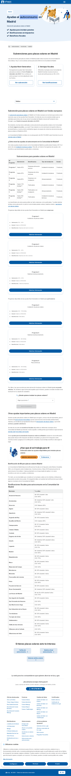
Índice (18, 101)
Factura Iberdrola (26, 702)
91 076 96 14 (35, 689)
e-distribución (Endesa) (13, 724)
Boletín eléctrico (56, 699)
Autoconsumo (40, 732)
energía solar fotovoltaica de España (18, 432)
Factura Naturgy (26, 704)
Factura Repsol (25, 707)
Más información (7, 759)
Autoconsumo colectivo (28, 736)
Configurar (13, 764)
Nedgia (9, 728)
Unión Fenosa (10, 735)
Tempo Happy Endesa (12, 702)
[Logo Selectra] (6, 2)
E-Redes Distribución (12, 731)
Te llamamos (45, 457)
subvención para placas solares (18, 115)
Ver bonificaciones (49, 83)
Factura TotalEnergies (27, 709)
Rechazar (35, 763)
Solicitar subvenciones (29, 457)
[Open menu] (64, 2)
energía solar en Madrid (14, 137)
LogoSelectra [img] (8, 772)
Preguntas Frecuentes (42, 734)
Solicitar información (35, 234)
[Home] (9, 46)
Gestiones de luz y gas (42, 726)
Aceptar (57, 763)
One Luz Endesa (11, 699)
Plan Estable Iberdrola (12, 704)
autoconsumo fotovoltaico (22, 419)
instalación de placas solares (24, 147)
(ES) (62, 772)
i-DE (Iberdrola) (11, 726)
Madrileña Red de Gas (12, 733)
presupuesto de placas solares (44, 421)
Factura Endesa (26, 699)
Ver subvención (21, 83)
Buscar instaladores (26, 406)
